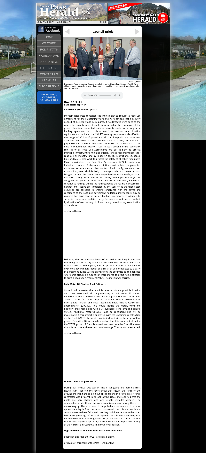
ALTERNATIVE (49, 68)
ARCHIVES (49, 80)
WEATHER (49, 43)
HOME (49, 37)
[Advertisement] (102, 234)
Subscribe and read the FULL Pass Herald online (89, 436)
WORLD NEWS (49, 55)
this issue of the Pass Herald (92, 442)
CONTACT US (49, 74)
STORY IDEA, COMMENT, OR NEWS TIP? (49, 97)
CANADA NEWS (49, 61)
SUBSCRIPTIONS (49, 86)
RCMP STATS (49, 49)
